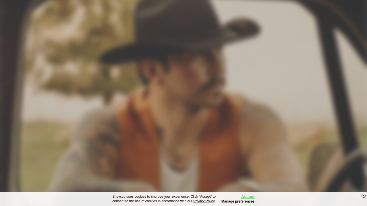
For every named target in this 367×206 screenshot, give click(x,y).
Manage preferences (238, 201)
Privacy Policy (203, 201)
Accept (248, 196)
